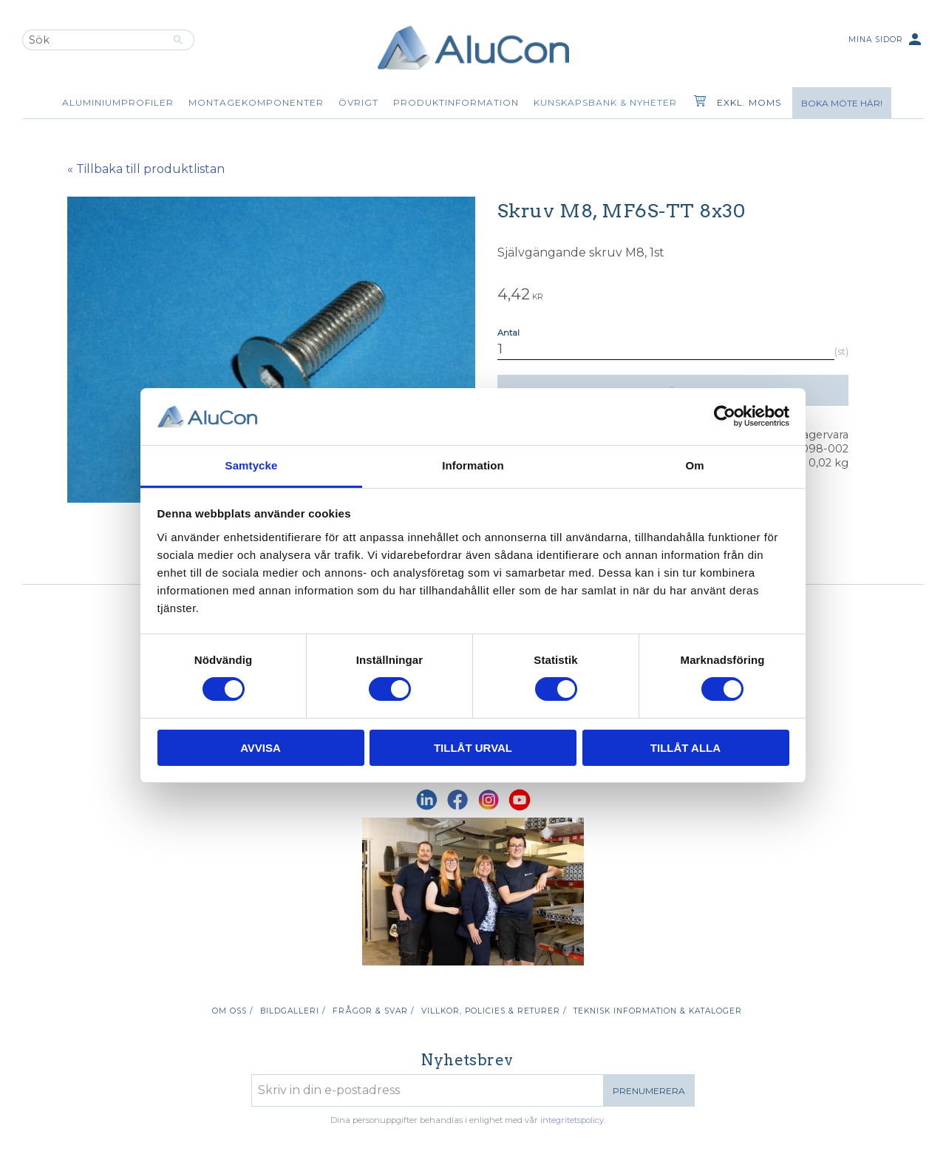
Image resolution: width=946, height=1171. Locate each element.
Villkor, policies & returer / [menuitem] (493, 1011)
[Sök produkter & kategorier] (92, 40)
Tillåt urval (473, 747)
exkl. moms (749, 102)
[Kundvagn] (697, 102)
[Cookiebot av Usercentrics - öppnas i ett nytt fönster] (724, 416)
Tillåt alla (685, 747)
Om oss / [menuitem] (232, 1011)
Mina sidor (886, 40)
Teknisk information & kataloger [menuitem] (658, 1011)
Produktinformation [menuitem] (456, 102)
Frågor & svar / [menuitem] (373, 1011)
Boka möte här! (841, 103)
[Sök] (178, 40)
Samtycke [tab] (251, 465)
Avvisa (260, 747)
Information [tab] (473, 465)
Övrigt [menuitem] (358, 102)
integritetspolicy (572, 1120)
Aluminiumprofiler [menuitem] (118, 102)
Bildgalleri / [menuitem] (292, 1011)
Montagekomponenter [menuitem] (256, 102)
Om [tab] (694, 465)
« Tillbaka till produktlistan (146, 169)
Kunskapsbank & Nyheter (605, 102)
